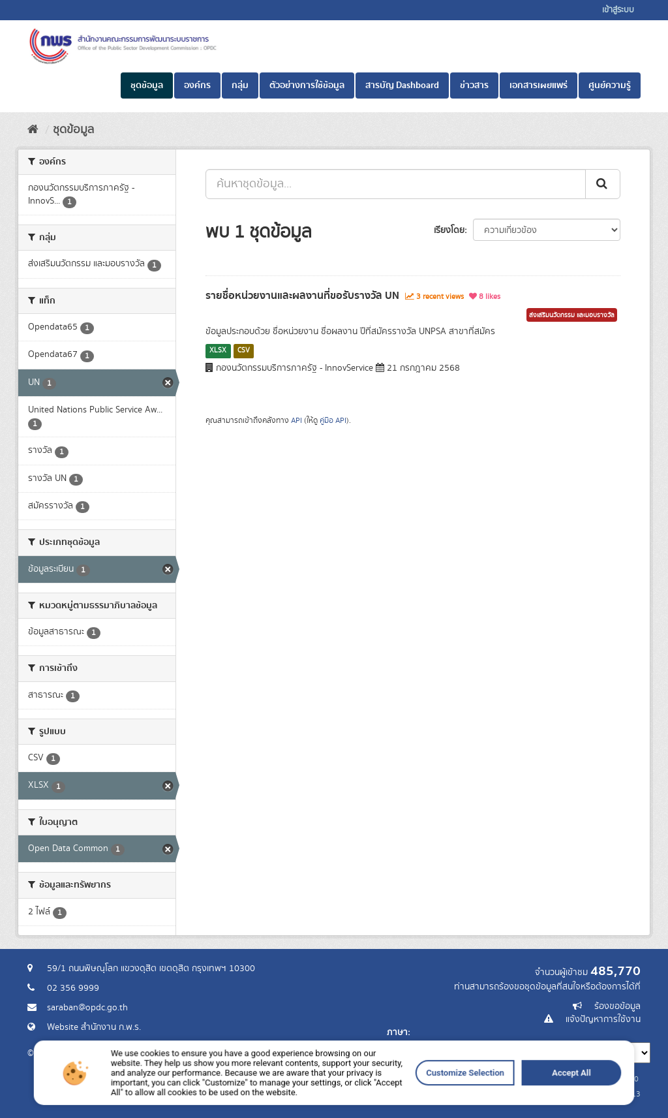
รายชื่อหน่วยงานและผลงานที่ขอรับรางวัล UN (302, 295)
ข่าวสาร (474, 85)
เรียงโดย (449, 230)
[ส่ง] (602, 184)
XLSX (217, 350)
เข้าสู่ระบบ (618, 10)
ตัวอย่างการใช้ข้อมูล (306, 85)
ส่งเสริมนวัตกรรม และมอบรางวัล (572, 315)
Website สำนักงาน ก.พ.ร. (94, 1027)
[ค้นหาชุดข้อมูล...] (395, 184)
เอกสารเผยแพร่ (538, 85)
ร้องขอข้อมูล (617, 1006)
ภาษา (397, 1032)
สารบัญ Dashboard (402, 85)
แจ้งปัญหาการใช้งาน (603, 1019)
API (296, 420)
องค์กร (197, 85)
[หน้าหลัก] (32, 129)
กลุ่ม (240, 85)
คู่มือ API (333, 420)
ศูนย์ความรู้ (609, 85)
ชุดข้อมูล (146, 85)
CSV (243, 350)
